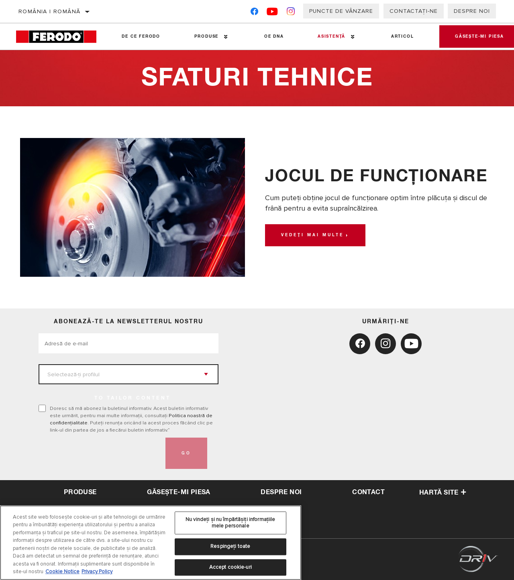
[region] (150, 542)
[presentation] (100, 453)
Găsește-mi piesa (178, 492)
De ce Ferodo (141, 36)
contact (368, 492)
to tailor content (132, 398)
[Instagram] (291, 13)
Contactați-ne (414, 11)
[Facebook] (254, 13)
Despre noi (472, 11)
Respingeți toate (230, 546)
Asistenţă (331, 36)
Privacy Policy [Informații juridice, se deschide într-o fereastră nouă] (97, 571)
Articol (401, 36)
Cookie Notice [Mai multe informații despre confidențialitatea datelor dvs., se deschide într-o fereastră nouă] (62, 571)
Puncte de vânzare (341, 11)
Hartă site (442, 492)
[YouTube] (272, 13)
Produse (206, 36)
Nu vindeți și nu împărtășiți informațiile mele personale (230, 522)
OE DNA (274, 36)
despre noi (281, 492)
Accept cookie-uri (230, 567)
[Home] (60, 36)
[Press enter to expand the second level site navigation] (225, 36)
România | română (49, 11)
